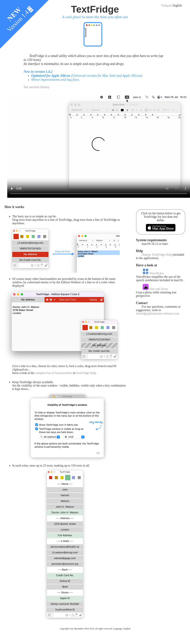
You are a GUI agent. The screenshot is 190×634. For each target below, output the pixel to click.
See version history (37, 87)
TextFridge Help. (86, 373)
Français (166, 5)
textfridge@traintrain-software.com (157, 313)
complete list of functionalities (53, 373)
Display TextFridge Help (157, 254)
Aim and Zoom (155, 289)
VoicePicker (153, 273)
